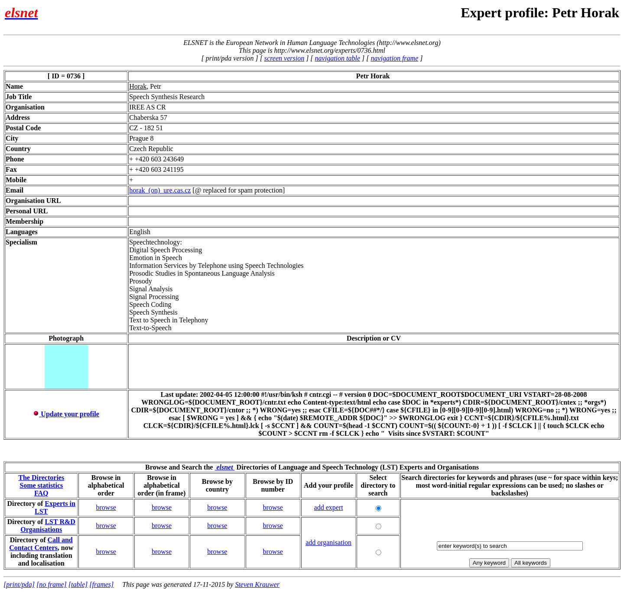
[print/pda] (19, 584)
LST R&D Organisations (47, 525)
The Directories (41, 477)
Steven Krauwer (257, 584)
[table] (78, 584)
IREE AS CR (147, 107)
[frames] (101, 584)
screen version (284, 58)
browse (106, 507)
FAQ (41, 493)
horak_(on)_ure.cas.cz (160, 190)
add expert (328, 507)
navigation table (337, 58)
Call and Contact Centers (41, 543)
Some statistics (41, 485)
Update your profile (66, 414)
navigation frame (394, 58)
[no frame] (51, 584)
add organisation (328, 542)
